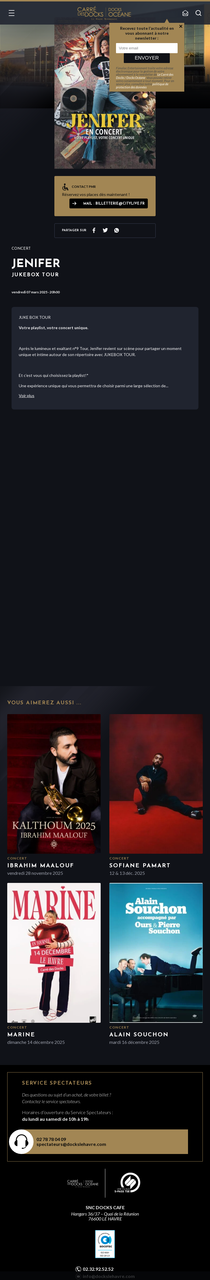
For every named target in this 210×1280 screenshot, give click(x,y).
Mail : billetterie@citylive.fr (114, 203)
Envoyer (147, 58)
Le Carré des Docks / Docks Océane (144, 76)
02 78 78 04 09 (51, 1139)
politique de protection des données (142, 85)
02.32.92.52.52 (98, 1269)
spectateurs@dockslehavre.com (71, 1144)
